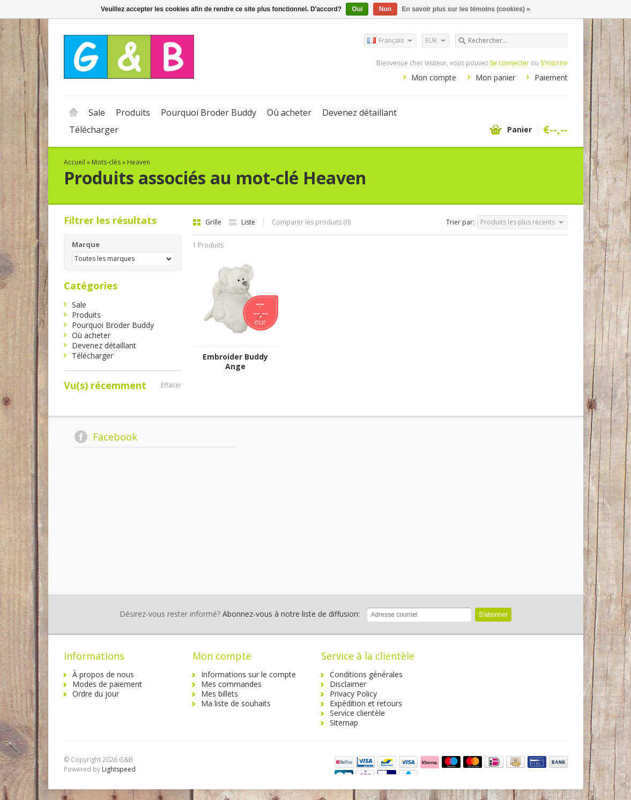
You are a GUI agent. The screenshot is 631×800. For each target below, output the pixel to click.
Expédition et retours (366, 703)
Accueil (73, 112)
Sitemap (344, 722)
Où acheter (289, 112)
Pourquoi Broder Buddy (208, 112)
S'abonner (493, 614)
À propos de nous (103, 674)
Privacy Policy (353, 694)
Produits (133, 112)
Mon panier (495, 77)
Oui (357, 9)
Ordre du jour (95, 694)
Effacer (171, 385)
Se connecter (509, 63)
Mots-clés (106, 162)
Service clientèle (357, 713)
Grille (207, 222)
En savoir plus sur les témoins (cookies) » (466, 9)
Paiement (551, 77)
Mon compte (433, 77)
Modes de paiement (107, 684)
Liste (241, 222)
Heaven (138, 162)
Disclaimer (348, 684)
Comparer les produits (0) (311, 222)
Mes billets (219, 694)
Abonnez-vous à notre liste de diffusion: (240, 614)
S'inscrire (554, 63)
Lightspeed (119, 769)
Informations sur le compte (248, 674)
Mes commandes (231, 684)
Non (385, 9)
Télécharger (93, 130)
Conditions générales (366, 674)
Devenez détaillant (359, 112)
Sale (96, 112)
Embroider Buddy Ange (235, 361)
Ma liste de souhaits (236, 703)
